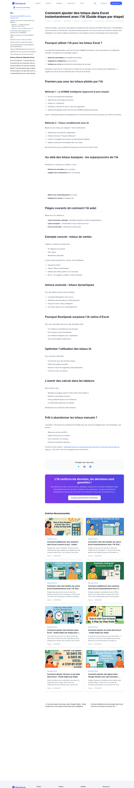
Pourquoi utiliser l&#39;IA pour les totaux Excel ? (20, 17)
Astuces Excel (51, 23)
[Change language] (95, 3)
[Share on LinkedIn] (90, 469)
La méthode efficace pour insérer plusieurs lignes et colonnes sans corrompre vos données (23, 73)
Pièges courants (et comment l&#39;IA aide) (21, 36)
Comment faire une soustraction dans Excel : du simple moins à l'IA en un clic (23, 63)
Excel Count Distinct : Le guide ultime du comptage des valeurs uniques (23, 60)
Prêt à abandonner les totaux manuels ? (22, 54)
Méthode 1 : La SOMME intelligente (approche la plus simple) (21, 25)
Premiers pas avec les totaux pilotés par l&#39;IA (22, 21)
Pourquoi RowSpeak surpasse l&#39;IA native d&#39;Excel (22, 45)
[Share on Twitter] (78, 469)
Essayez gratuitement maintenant (84, 500)
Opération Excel (87, 21)
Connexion (104, 3)
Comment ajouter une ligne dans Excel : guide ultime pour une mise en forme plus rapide (23, 71)
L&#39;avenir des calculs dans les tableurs (23, 51)
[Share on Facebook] (84, 469)
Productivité (71, 23)
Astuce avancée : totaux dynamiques (21, 42)
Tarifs (82, 3)
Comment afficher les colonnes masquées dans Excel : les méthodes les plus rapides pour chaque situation (23, 65)
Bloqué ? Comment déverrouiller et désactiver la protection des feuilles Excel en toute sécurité (23, 68)
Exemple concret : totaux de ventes (20, 39)
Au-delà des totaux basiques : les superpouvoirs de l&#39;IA (20, 31)
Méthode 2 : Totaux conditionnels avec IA (22, 28)
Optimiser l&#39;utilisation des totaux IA (22, 49)
